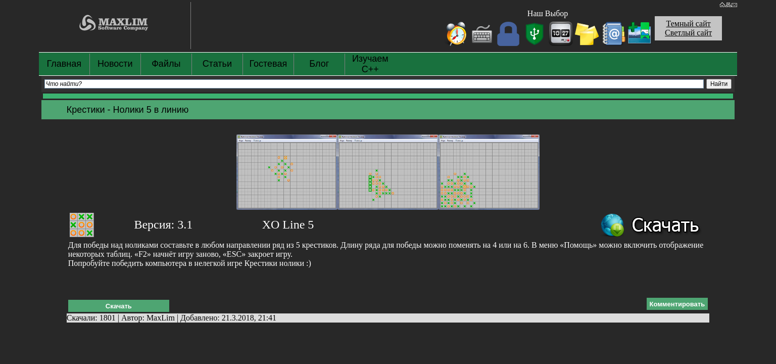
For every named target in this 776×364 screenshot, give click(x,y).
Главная (64, 64)
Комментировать (677, 304)
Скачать (119, 306)
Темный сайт (688, 23)
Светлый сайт (688, 32)
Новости (115, 64)
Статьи (217, 64)
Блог (319, 64)
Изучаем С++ (370, 64)
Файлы (166, 64)
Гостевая (268, 64)
